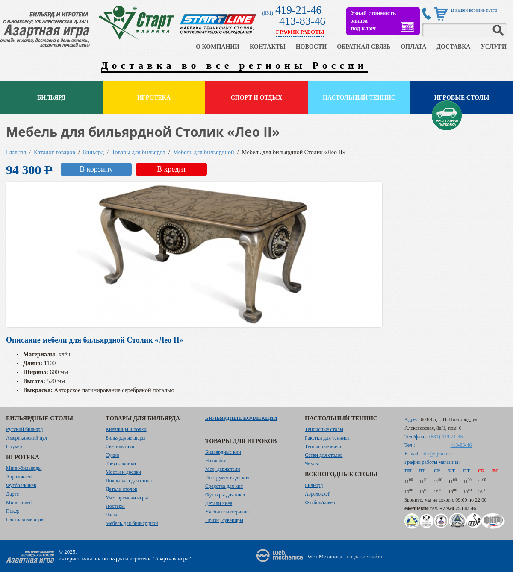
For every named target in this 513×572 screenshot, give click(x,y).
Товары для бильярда (138, 152)
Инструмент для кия (227, 478)
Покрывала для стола (129, 481)
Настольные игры (25, 519)
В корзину (96, 169)
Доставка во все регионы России (234, 65)
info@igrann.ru (437, 454)
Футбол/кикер (21, 485)
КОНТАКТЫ (268, 47)
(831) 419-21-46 (446, 437)
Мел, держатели (222, 469)
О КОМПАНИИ (217, 47)
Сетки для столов (324, 455)
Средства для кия (224, 486)
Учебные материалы (227, 512)
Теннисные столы (324, 429)
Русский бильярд (24, 429)
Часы (111, 515)
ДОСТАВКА (453, 47)
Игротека (154, 97)
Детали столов (121, 489)
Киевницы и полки (126, 429)
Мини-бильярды (23, 468)
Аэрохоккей (19, 477)
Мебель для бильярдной (203, 152)
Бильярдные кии (223, 452)
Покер (13, 511)
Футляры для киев (225, 495)
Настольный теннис (359, 97)
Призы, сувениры (224, 520)
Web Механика (324, 556)
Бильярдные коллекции (241, 418)
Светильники (120, 446)
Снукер (14, 446)
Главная (16, 152)
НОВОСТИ (311, 47)
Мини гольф (19, 502)
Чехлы (312, 463)
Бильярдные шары (126, 438)
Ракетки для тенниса (327, 438)
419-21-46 (298, 10)
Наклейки (216, 460)
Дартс (12, 494)
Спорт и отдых (257, 97)
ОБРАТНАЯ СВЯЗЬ (363, 47)
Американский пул (26, 438)
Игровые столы (461, 97)
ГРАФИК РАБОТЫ (300, 32)
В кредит (171, 169)
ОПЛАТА (413, 47)
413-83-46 (302, 21)
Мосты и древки (123, 472)
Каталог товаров (54, 152)
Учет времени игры (127, 498)
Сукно (112, 455)
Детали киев (218, 503)
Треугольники (121, 463)
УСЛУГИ (494, 47)
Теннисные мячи (323, 446)
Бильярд (51, 97)
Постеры (115, 506)
